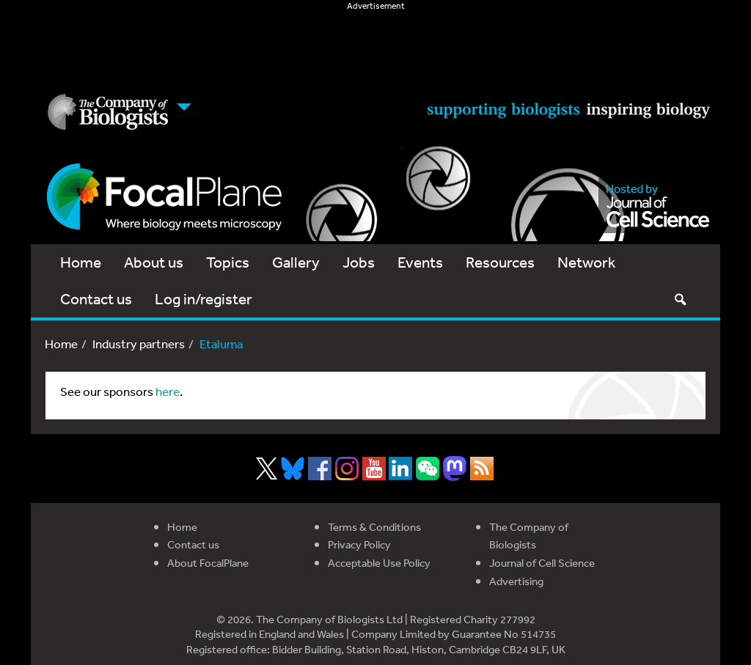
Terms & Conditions (374, 527)
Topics (227, 262)
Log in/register (203, 299)
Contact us (96, 299)
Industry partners (138, 343)
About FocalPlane (208, 563)
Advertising (516, 581)
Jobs (358, 262)
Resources (500, 262)
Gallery (296, 262)
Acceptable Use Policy (379, 563)
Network (586, 262)
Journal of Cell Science (542, 563)
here (167, 391)
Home (80, 262)
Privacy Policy (359, 544)
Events (420, 262)
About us (153, 262)
